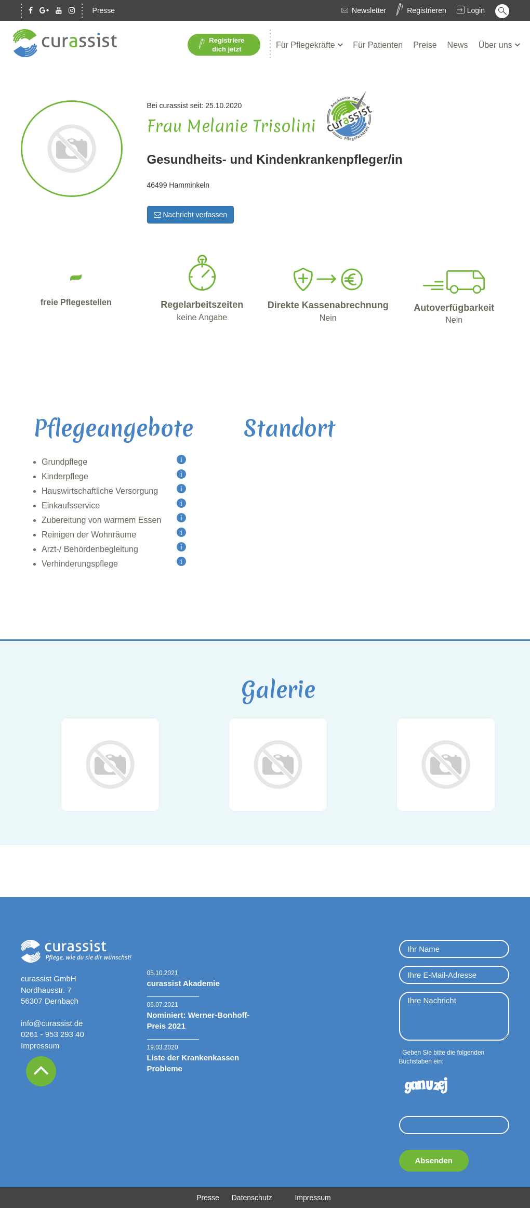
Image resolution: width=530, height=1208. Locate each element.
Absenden (434, 1160)
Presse (103, 10)
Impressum (40, 1045)
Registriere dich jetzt (221, 44)
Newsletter (369, 10)
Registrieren (426, 10)
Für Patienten (378, 45)
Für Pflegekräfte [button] (306, 45)
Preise (424, 45)
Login (476, 10)
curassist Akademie (183, 983)
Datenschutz (252, 1197)
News (457, 45)
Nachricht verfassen (191, 215)
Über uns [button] (496, 45)
